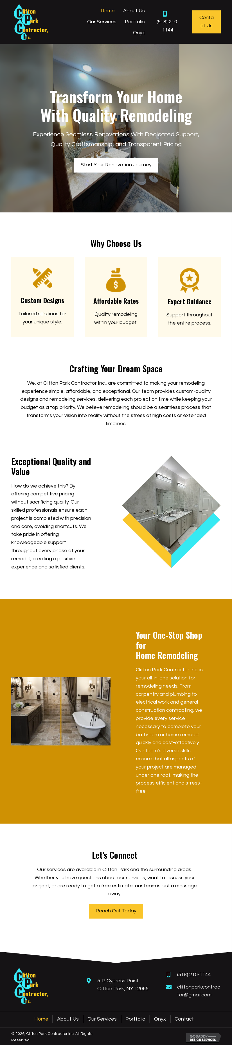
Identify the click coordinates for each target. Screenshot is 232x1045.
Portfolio (135, 1019)
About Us (68, 1019)
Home (41, 1019)
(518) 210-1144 (194, 974)
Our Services (102, 1019)
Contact (184, 1019)
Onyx (160, 1019)
